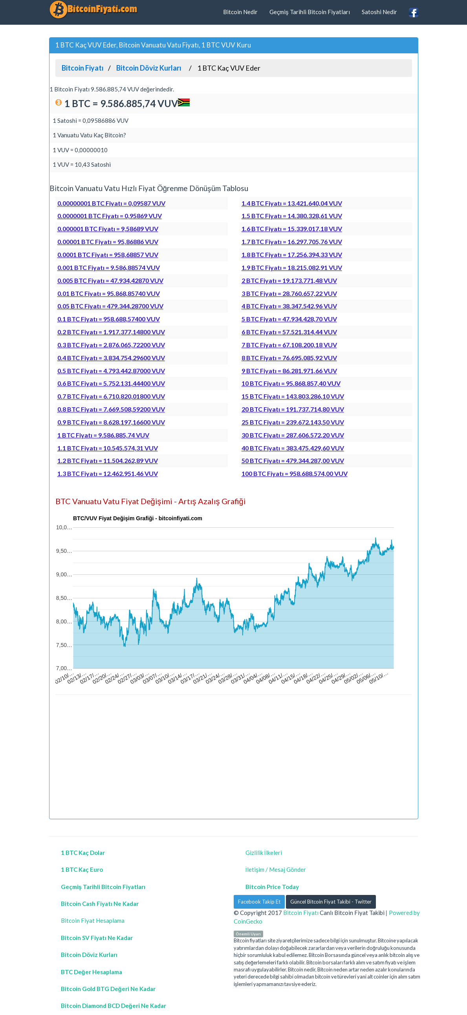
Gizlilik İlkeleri (263, 852)
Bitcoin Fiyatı (301, 912)
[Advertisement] (233, 758)
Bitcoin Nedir (240, 11)
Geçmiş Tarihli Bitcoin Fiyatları (309, 11)
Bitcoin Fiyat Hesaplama (93, 920)
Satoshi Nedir (379, 11)
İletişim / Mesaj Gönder (275, 869)
